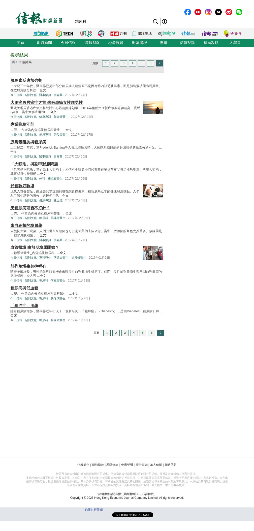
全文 (43, 90)
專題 (163, 42)
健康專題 (45, 117)
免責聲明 (127, 465)
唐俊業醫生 (61, 134)
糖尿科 (43, 218)
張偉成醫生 (58, 298)
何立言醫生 (58, 280)
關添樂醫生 (55, 178)
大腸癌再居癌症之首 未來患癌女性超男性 (46, 102)
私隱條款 (112, 465)
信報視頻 (187, 42)
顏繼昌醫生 (61, 117)
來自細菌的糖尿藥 (26, 225)
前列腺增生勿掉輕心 (28, 266)
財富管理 (139, 42)
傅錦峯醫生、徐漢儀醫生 (70, 257)
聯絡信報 (171, 465)
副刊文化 (31, 95)
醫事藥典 (45, 95)
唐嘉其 (58, 95)
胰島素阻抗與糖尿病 (28, 142)
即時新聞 (44, 42)
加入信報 (156, 465)
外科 (42, 178)
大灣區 (235, 42)
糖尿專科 (45, 134)
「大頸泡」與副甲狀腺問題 (34, 164)
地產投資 (115, 42)
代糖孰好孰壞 (22, 186)
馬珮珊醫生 (58, 218)
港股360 (92, 42)
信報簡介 (83, 465)
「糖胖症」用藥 (24, 306)
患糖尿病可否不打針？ (30, 208)
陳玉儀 (58, 200)
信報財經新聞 (94, 509)
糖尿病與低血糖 (24, 288)
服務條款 (98, 465)
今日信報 (68, 42)
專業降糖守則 (22, 124)
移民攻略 (211, 42)
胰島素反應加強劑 (26, 80)
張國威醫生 (58, 320)
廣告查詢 (142, 465)
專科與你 (45, 257)
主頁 (20, 42)
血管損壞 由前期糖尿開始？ (34, 247)
